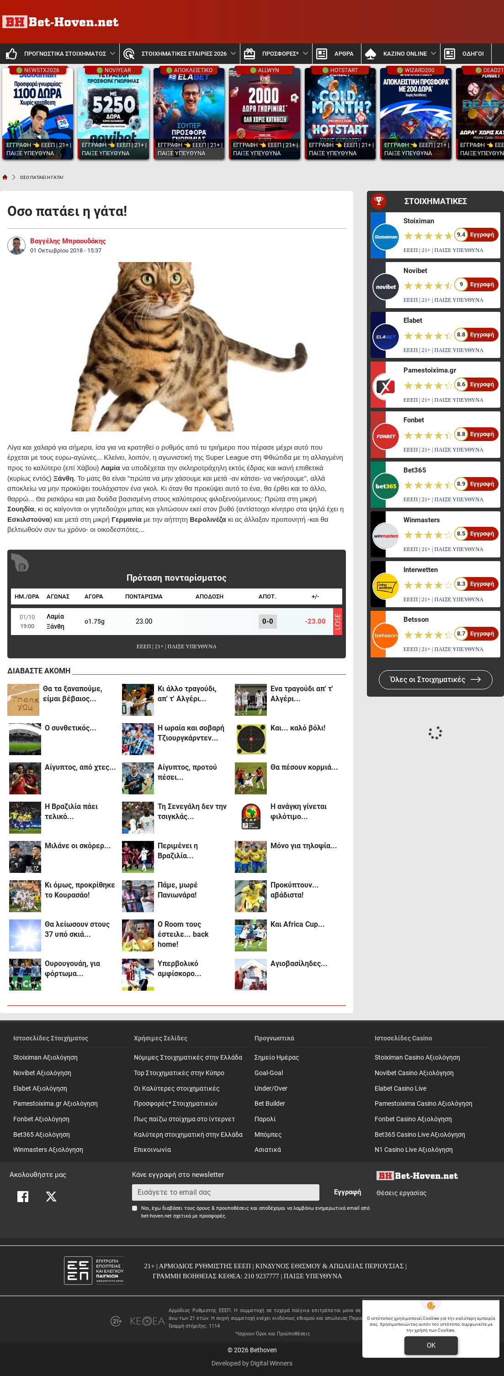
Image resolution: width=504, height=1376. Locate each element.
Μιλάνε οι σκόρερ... (78, 845)
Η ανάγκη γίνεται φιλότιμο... (299, 811)
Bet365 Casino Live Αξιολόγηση (420, 1135)
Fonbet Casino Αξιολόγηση (413, 1119)
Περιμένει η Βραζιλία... (178, 850)
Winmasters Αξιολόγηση (48, 1150)
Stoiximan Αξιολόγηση (45, 1057)
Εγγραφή (347, 1192)
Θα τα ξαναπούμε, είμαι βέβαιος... (72, 693)
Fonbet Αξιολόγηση (41, 1119)
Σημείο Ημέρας (277, 1057)
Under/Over (271, 1088)
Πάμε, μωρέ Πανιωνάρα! (178, 890)
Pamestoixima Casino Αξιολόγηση (423, 1104)
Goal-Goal (269, 1073)
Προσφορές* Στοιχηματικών (176, 1104)
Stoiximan (418, 221)
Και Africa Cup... (298, 924)
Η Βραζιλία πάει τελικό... (71, 811)
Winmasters (421, 520)
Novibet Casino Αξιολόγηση (414, 1073)
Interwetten (420, 570)
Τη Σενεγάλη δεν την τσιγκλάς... (192, 811)
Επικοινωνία (152, 1150)
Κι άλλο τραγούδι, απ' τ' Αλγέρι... (187, 693)
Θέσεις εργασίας (402, 1193)
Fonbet (413, 420)
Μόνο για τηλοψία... (304, 845)
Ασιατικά (268, 1150)
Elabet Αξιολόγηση (40, 1088)
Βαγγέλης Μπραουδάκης (68, 241)
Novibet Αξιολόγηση (42, 1073)
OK (431, 1345)
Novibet (415, 271)
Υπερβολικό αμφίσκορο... (180, 968)
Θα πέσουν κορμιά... (304, 767)
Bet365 (414, 470)
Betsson (416, 619)
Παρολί (265, 1119)
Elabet (412, 320)
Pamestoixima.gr (429, 370)
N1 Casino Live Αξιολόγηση (414, 1150)
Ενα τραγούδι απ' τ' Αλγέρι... (302, 693)
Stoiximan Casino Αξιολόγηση (417, 1057)
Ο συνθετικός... (70, 728)
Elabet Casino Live (400, 1088)
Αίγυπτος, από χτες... (80, 767)
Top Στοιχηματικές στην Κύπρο (179, 1073)
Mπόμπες (268, 1135)
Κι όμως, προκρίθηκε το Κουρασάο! (80, 890)
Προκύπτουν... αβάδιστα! (295, 890)
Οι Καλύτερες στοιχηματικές (177, 1088)
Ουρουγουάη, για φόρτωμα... (72, 968)
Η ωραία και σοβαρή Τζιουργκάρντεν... (191, 733)
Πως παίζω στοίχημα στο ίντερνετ (184, 1119)
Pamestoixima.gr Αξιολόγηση (55, 1104)
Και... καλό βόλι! (298, 728)
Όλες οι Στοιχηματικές (435, 679)
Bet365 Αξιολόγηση (41, 1135)
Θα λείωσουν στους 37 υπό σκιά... (77, 929)
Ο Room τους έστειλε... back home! (183, 934)
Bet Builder (270, 1104)
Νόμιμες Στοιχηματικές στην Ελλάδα (188, 1057)
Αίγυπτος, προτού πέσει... (187, 772)
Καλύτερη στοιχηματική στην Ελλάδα (188, 1135)
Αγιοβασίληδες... (299, 963)
